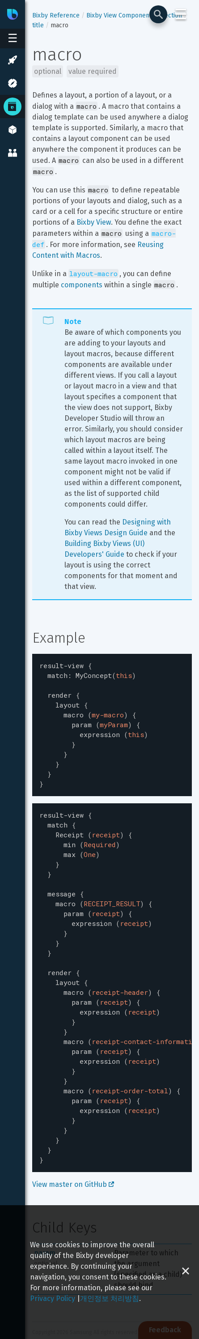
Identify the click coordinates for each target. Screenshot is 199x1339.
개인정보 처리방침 (109, 1298)
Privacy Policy (52, 1298)
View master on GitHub (73, 1140)
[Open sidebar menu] (12, 38)
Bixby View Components (120, 15)
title (38, 25)
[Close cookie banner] (185, 1272)
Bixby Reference (56, 15)
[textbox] (112, 719)
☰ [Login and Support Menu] (180, 14)
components (81, 285)
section (171, 15)
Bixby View (93, 222)
